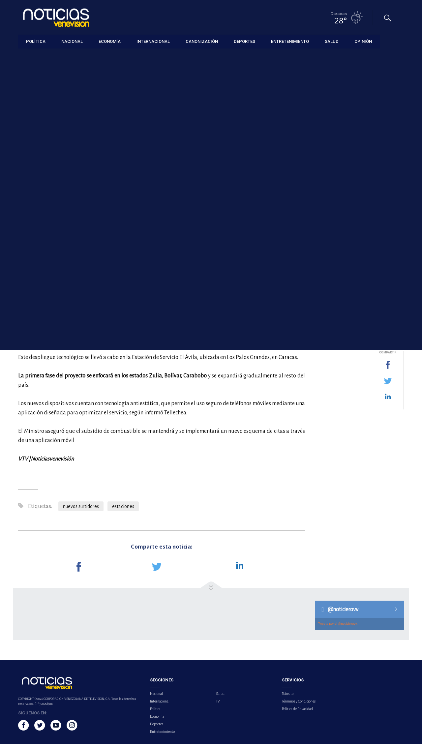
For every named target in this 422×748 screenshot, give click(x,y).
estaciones (123, 510)
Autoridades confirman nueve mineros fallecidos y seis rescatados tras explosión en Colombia (364, 272)
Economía (27, 56)
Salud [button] (332, 41)
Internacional (159, 705)
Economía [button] (110, 41)
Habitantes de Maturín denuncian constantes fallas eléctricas (359, 201)
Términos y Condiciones (299, 705)
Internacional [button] (153, 41)
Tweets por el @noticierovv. (338, 627)
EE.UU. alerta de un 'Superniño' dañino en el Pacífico (361, 307)
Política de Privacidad (297, 713)
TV (218, 705)
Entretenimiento (162, 735)
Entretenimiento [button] (290, 41)
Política (155, 713)
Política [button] (35, 41)
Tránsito (287, 698)
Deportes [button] (244, 41)
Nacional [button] (72, 41)
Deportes (156, 728)
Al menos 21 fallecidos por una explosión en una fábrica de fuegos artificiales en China (364, 167)
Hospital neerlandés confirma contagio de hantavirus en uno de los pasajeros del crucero (361, 235)
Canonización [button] (202, 41)
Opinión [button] (363, 41)
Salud (220, 698)
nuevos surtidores (81, 510)
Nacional (156, 698)
